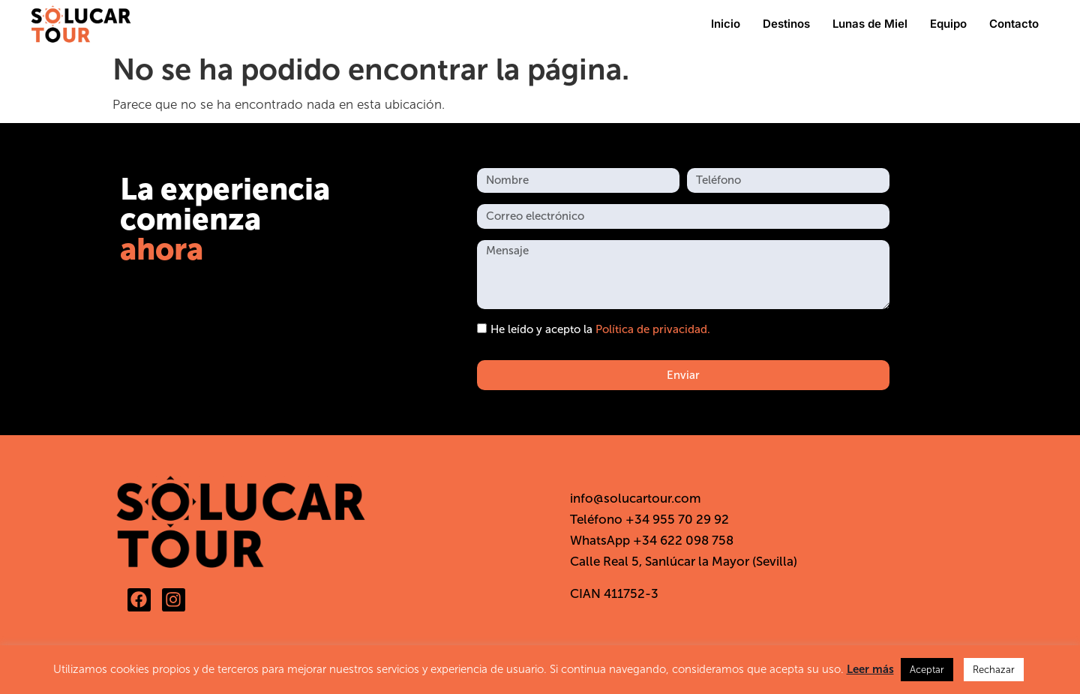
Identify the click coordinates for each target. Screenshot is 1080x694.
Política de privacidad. (653, 329)
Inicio (725, 24)
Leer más (870, 669)
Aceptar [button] (927, 669)
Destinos (786, 24)
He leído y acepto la (600, 329)
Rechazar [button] (994, 669)
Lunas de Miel (870, 24)
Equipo (948, 24)
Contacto (1014, 24)
